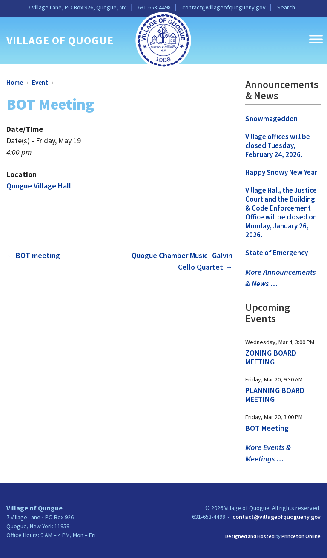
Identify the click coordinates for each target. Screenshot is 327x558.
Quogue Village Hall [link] (38, 186)
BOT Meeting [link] (267, 428)
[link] (163, 39)
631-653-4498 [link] (154, 7)
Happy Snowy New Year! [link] (282, 172)
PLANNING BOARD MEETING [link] (274, 394)
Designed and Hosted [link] (250, 536)
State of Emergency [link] (276, 252)
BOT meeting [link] (33, 255)
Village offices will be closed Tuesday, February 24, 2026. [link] (277, 145)
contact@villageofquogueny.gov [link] (224, 7)
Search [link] (286, 7)
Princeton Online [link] (301, 536)
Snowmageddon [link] (271, 118)
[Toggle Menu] (316, 39)
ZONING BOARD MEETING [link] (270, 357)
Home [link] (14, 82)
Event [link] (40, 82)
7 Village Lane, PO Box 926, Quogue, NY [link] (77, 7)
